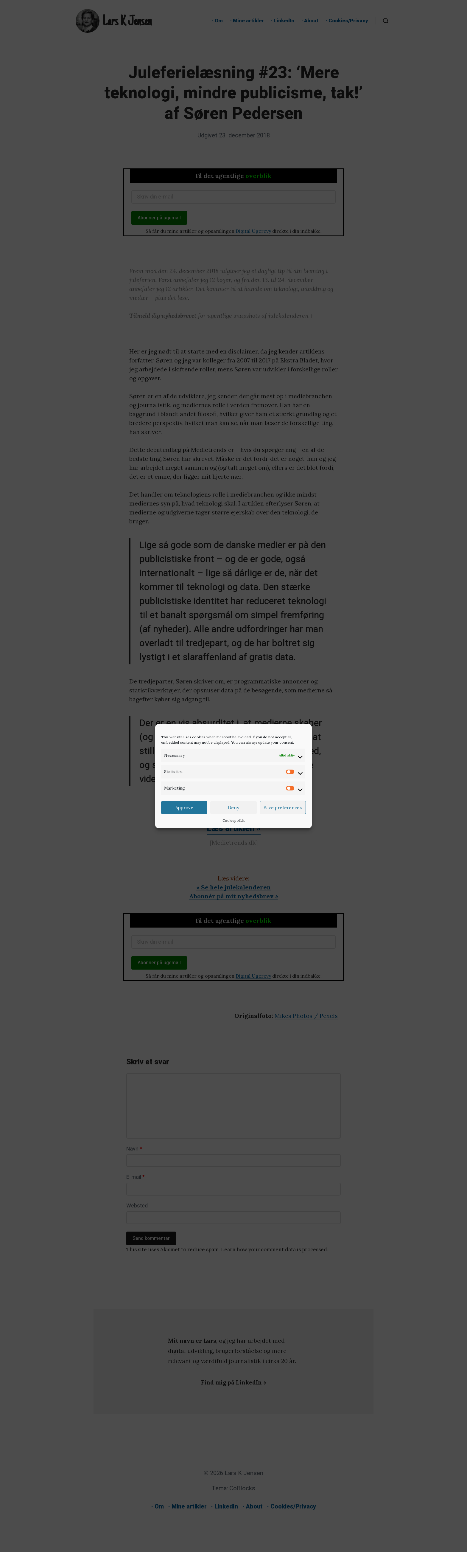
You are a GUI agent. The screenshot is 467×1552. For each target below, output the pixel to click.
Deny (233, 807)
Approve (184, 807)
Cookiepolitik (233, 820)
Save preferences (283, 807)
